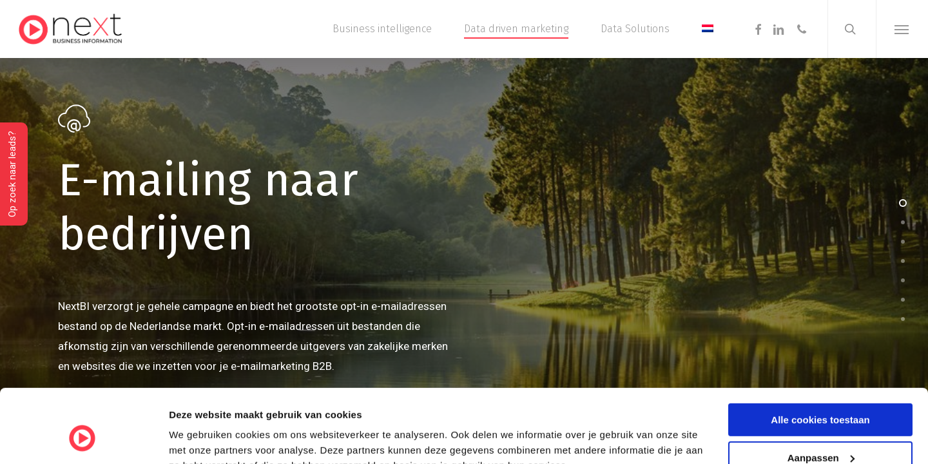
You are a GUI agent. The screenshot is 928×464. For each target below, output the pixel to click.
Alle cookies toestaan (820, 356)
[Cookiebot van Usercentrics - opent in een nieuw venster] (83, 439)
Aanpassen (821, 394)
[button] (902, 29)
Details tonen (199, 437)
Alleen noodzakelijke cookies (820, 432)
